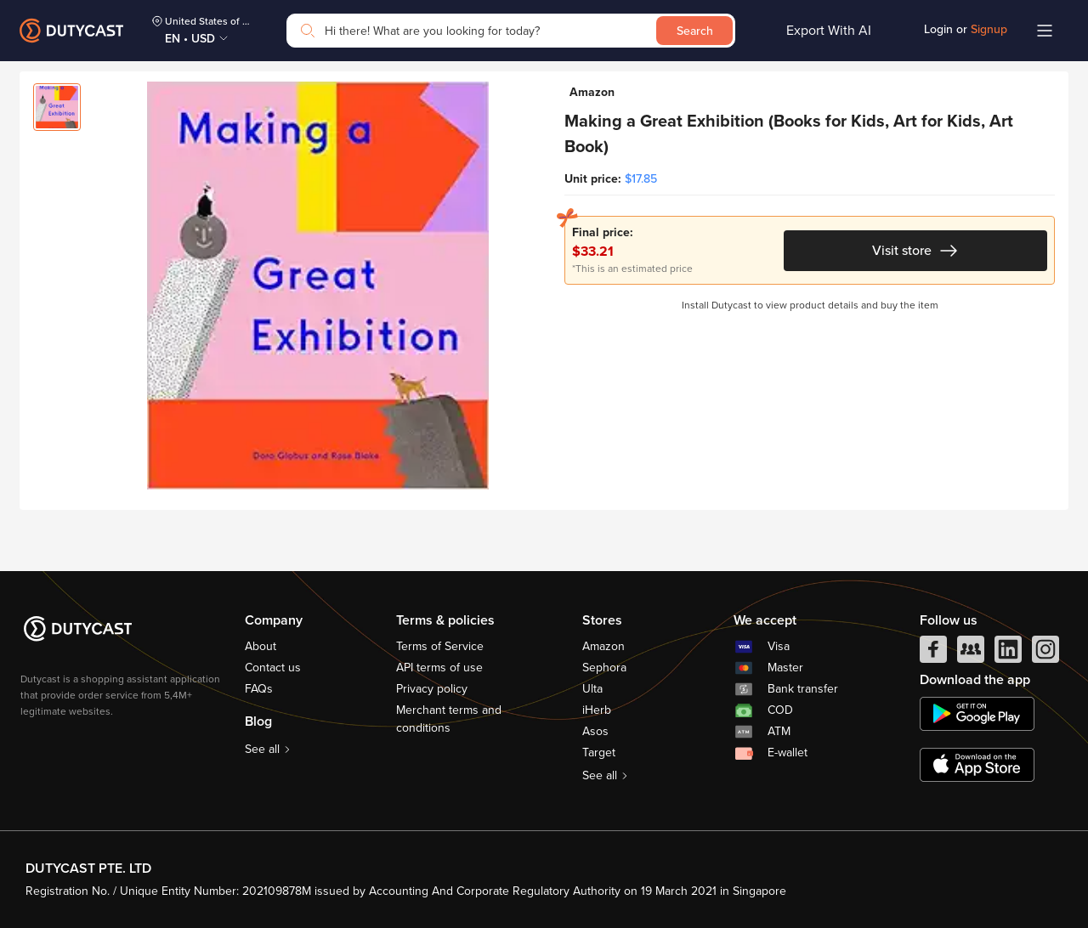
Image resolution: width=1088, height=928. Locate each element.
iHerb (596, 710)
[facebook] (933, 653)
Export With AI (828, 30)
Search (695, 31)
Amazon (603, 646)
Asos (595, 731)
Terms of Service (440, 646)
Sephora (604, 667)
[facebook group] (970, 653)
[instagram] (1045, 653)
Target (598, 752)
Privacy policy (432, 689)
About (260, 646)
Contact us (273, 667)
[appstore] (977, 765)
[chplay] (977, 714)
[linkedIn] (1008, 653)
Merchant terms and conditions (449, 719)
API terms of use (439, 667)
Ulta (592, 689)
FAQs (259, 689)
